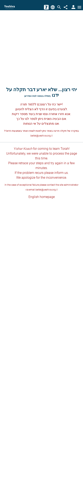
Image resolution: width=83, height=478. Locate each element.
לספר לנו (31, 119)
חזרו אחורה (56, 114)
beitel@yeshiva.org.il (41, 135)
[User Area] (73, 7)
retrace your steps (31, 163)
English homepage (41, 197)
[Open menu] (79, 7)
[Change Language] (52, 7)
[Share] (65, 7)
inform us (61, 173)
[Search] (59, 7)
